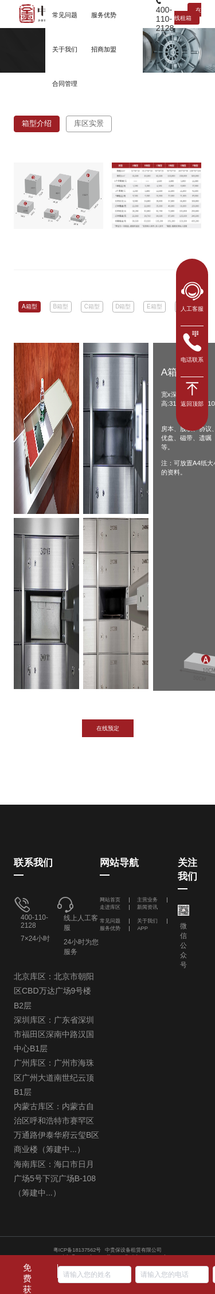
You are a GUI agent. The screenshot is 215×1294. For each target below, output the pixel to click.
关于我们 (147, 921)
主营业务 (147, 900)
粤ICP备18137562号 (77, 1250)
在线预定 (107, 728)
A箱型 (29, 306)
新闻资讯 (147, 907)
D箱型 (123, 306)
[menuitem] (64, 48)
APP (142, 928)
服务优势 (110, 928)
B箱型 (60, 306)
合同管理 (64, 83)
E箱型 (154, 306)
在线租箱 (187, 14)
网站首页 (111, 900)
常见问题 (110, 921)
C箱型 (92, 306)
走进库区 (111, 907)
